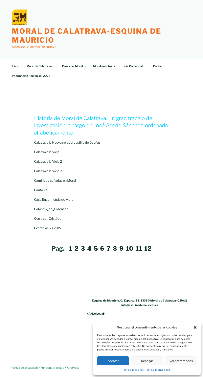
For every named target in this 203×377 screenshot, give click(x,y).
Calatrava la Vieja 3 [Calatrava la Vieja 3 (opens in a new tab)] (48, 171)
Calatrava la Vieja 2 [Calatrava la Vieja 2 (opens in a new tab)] (48, 161)
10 (129, 248)
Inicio (15, 66)
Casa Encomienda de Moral (54, 199)
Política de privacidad (158, 369)
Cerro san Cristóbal (48, 218)
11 (139, 248)
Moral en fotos (104, 66)
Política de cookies (133, 369)
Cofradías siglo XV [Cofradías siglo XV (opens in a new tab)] (47, 228)
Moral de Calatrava (41, 66)
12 (147, 248)
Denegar (147, 361)
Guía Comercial (135, 66)
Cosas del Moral (74, 66)
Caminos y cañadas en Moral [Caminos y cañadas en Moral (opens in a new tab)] (55, 180)
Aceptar (113, 361)
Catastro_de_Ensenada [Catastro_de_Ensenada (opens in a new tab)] (51, 209)
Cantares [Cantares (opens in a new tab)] (40, 190)
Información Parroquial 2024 (31, 75)
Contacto (159, 66)
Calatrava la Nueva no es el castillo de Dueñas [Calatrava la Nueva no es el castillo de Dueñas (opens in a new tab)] (67, 142)
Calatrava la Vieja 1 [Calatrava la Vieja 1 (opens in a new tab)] (47, 152)
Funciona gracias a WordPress (60, 367)
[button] (195, 327)
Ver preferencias (181, 361)
